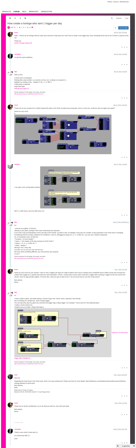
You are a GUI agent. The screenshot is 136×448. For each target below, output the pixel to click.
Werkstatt (33, 11)
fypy (15, 71)
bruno (16, 32)
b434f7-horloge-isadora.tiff (23, 43)
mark (15, 375)
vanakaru (17, 164)
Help (24, 11)
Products (6, 11)
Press (109, 2)
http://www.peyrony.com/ (21, 94)
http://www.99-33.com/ (37, 94)
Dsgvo (116, 2)
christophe (17, 54)
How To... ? (14, 27)
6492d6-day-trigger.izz (21, 88)
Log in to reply (123, 28)
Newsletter (46, 11)
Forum (16, 11)
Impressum (124, 2)
